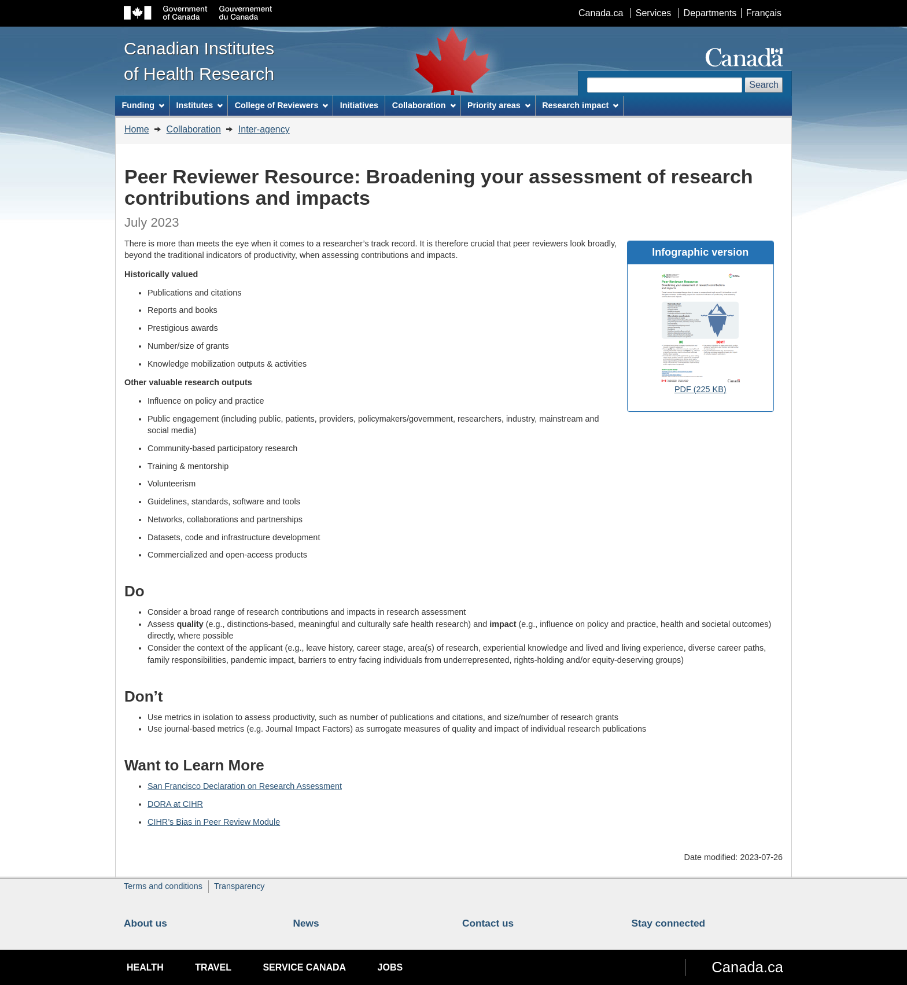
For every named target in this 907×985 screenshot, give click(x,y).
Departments (710, 13)
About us (145, 923)
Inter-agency (264, 129)
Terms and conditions (163, 886)
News (306, 923)
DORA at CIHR (175, 804)
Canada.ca (600, 13)
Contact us (488, 923)
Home (136, 129)
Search (764, 85)
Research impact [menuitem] (580, 105)
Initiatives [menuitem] (359, 105)
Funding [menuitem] (142, 105)
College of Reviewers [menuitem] (282, 105)
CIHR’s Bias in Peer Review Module (214, 822)
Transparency (239, 886)
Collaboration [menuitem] (424, 105)
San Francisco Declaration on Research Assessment (245, 786)
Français (763, 13)
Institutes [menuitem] (199, 105)
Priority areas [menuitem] (498, 105)
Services (653, 13)
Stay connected (669, 923)
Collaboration (194, 129)
